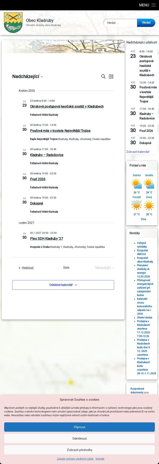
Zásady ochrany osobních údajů (75, 458)
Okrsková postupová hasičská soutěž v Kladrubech (67, 106)
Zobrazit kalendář (137, 151)
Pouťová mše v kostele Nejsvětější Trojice (60, 131)
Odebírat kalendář (61, 285)
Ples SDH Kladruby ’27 (46, 239)
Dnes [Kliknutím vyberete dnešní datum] (66, 267)
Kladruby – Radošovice (46, 155)
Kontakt (100, 458)
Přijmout (79, 427)
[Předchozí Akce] (26, 268)
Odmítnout (79, 438)
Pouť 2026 (37, 179)
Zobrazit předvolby (79, 450)
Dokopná (36, 203)
